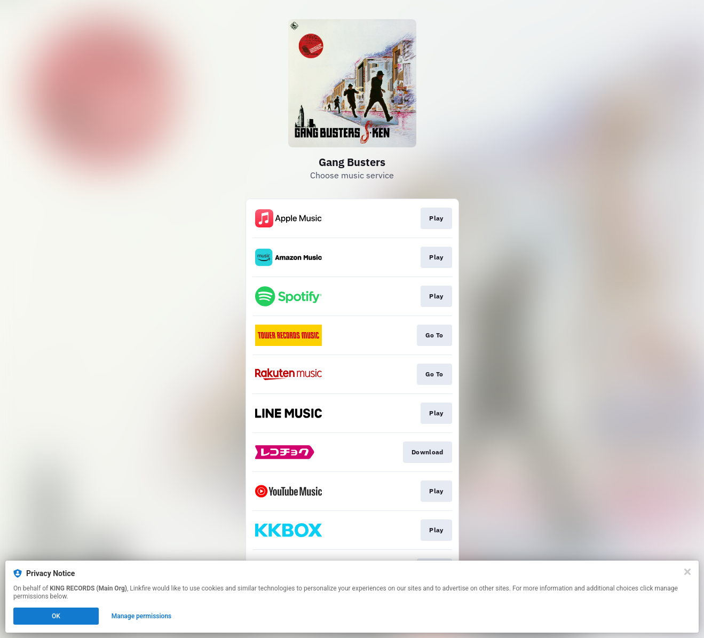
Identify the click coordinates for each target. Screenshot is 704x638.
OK (56, 616)
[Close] (687, 571)
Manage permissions (142, 616)
